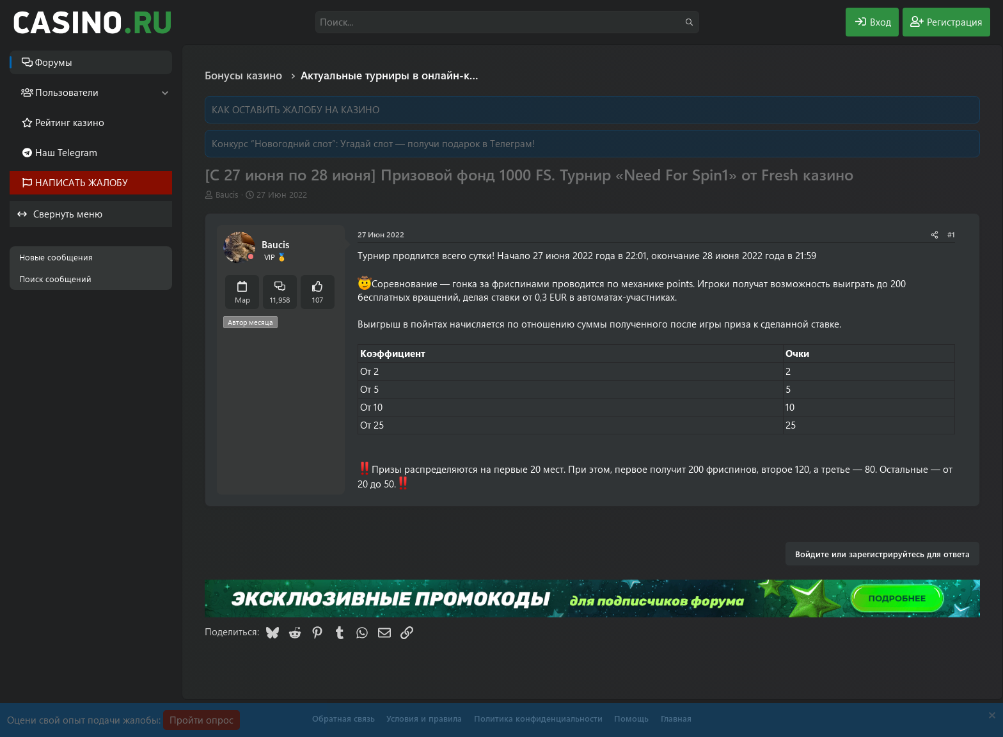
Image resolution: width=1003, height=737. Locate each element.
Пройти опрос (201, 719)
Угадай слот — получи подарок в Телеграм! (437, 143)
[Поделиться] (934, 234)
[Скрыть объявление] (990, 717)
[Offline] (250, 257)
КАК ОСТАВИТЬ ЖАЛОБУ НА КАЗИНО (295, 109)
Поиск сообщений (55, 278)
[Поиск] (507, 22)
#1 (951, 234)
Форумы (53, 62)
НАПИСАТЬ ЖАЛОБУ (81, 182)
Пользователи (67, 92)
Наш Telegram (66, 152)
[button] (164, 92)
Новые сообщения (56, 256)
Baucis (227, 194)
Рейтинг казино (69, 122)
